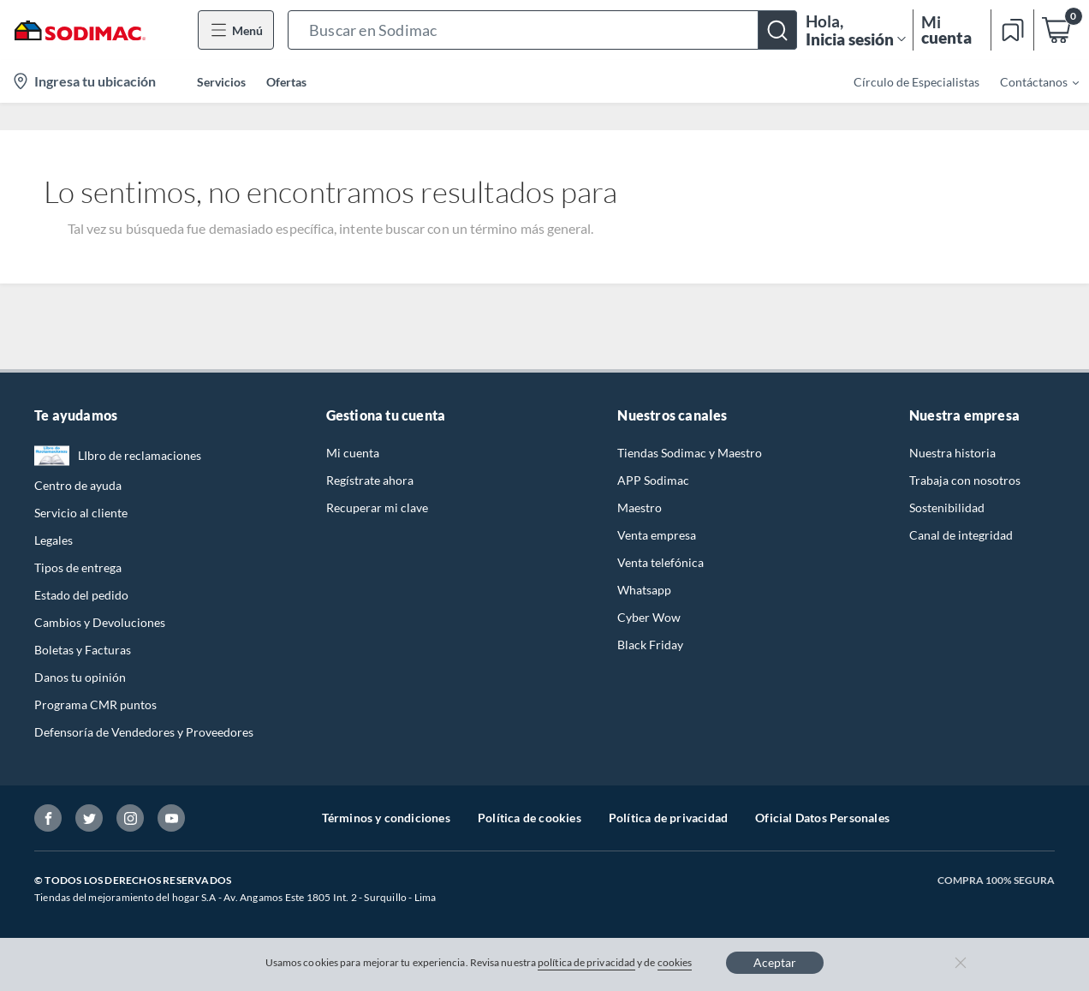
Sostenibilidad (947, 507)
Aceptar (774, 962)
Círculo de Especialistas (916, 82)
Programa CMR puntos (95, 704)
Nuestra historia (952, 452)
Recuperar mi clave (377, 507)
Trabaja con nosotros (965, 480)
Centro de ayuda (78, 485)
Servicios (221, 82)
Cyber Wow (649, 617)
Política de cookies (529, 817)
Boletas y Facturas (82, 649)
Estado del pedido (81, 595)
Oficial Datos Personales (822, 817)
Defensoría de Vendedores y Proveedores (143, 732)
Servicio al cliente (81, 512)
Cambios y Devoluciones (99, 622)
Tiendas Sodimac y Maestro (689, 452)
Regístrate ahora (370, 480)
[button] (542, 30)
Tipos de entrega (78, 567)
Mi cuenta (352, 452)
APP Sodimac (653, 480)
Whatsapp (644, 589)
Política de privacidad (668, 817)
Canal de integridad (961, 535)
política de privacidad (586, 962)
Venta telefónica (660, 562)
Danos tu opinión (80, 677)
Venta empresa (656, 535)
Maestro (639, 507)
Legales (53, 540)
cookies (675, 962)
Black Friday (650, 644)
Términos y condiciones (386, 817)
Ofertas (286, 82)
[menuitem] (1029, 81)
